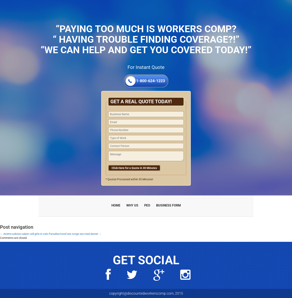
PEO (147, 205)
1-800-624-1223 (150, 80)
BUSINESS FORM (168, 205)
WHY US (132, 205)
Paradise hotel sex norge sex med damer (75, 233)
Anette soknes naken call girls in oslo (24, 233)
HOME (115, 205)
